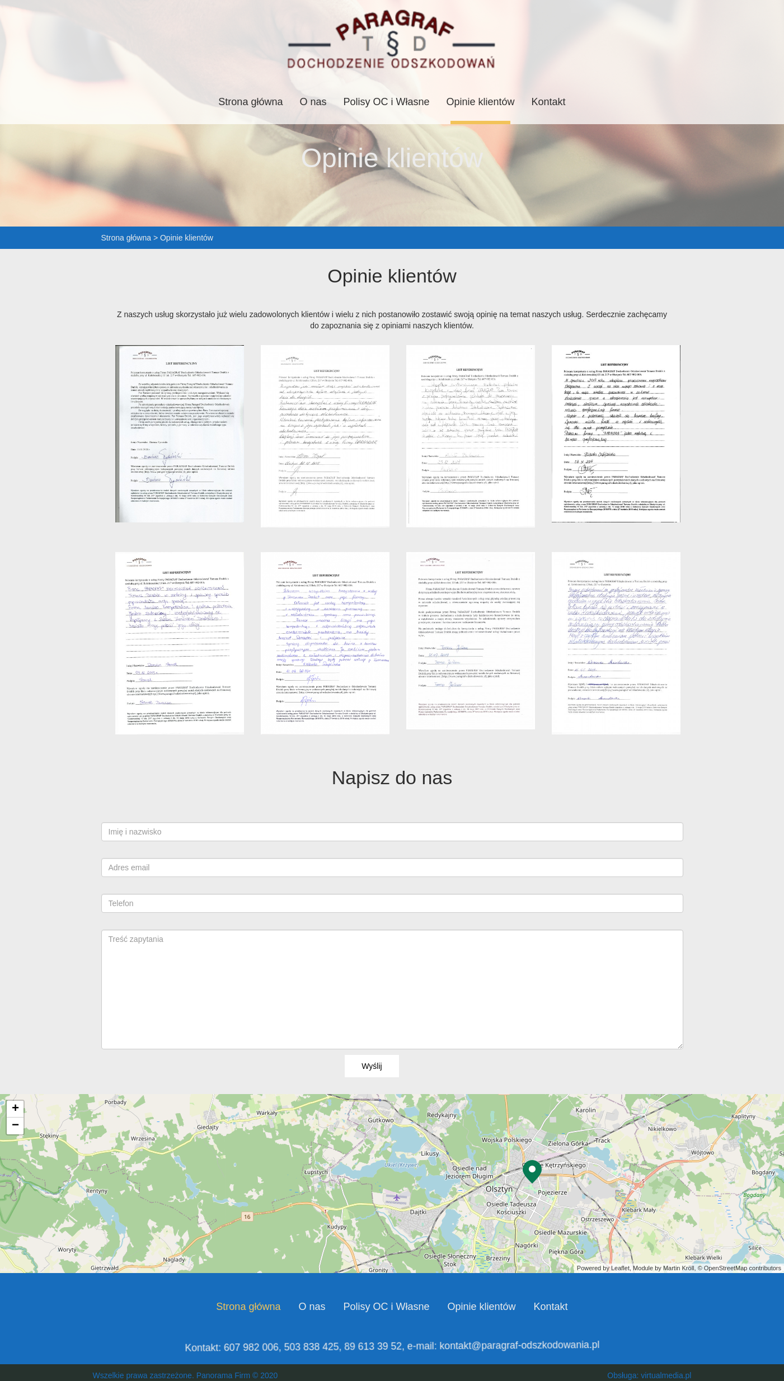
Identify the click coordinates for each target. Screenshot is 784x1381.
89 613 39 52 (375, 1346)
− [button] (15, 1126)
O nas (312, 101)
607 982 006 (264, 1346)
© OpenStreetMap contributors (739, 1268)
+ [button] (15, 1109)
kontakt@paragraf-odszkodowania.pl (507, 1346)
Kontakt (549, 101)
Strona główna (250, 101)
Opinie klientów (481, 101)
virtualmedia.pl (666, 1375)
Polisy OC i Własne (386, 101)
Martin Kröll (678, 1268)
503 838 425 (319, 1346)
